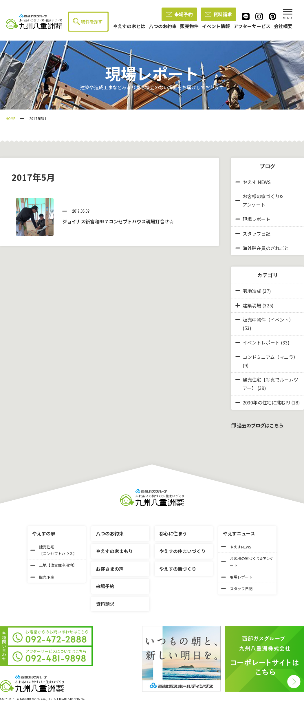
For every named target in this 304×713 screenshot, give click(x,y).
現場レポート (252, 219)
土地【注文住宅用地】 (53, 565)
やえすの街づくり (177, 568)
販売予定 (42, 577)
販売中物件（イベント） (268, 319)
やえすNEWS (236, 547)
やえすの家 (43, 533)
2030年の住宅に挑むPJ (266, 402)
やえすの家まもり (114, 551)
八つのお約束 (110, 533)
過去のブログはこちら (257, 425)
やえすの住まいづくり (182, 551)
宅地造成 (252, 290)
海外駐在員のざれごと (262, 248)
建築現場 (252, 305)
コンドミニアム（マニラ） (270, 356)
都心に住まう (173, 533)
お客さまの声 (110, 568)
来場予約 (179, 14)
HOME (10, 118)
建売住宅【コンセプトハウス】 (53, 550)
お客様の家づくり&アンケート (259, 200)
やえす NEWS (253, 181)
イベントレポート (261, 342)
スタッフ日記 (252, 233)
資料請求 (218, 14)
